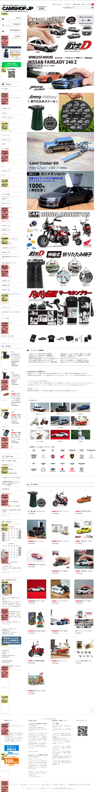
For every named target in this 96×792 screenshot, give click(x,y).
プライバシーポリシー (34, 784)
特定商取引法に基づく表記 (75, 784)
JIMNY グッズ (60, 414)
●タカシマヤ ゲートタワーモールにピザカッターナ (73, 358)
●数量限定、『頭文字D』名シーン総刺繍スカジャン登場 (74, 355)
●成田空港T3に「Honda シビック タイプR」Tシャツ (42, 357)
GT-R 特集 (60, 427)
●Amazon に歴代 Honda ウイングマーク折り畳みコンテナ (44, 358)
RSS (84, 784)
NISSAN (80, 414)
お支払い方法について (47, 784)
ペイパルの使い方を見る (34, 776)
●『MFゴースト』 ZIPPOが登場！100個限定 (40, 354)
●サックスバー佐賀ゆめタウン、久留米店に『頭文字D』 (74, 360)
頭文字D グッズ (40, 414)
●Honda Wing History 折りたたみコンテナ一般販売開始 (43, 362)
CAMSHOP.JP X (6, 630)
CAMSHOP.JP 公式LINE (7, 634)
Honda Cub (40, 428)
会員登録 (77, 4)
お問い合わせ (23, 784)
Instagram (49, 718)
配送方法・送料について (60, 784)
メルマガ (43, 718)
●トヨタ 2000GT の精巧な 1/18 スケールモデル (41, 360)
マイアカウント (59, 4)
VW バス (80, 427)
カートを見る (89, 4)
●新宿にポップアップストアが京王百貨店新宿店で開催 (74, 362)
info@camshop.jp (6, 563)
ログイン (69, 4)
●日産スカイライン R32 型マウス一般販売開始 (41, 355)
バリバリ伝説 (39, 441)
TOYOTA (60, 441)
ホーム (8, 784)
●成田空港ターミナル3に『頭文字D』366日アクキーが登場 (75, 354)
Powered (62, 788)
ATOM (88, 784)
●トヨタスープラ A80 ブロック (68, 357)
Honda (80, 441)
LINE (53, 718)
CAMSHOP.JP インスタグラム (9, 632)
